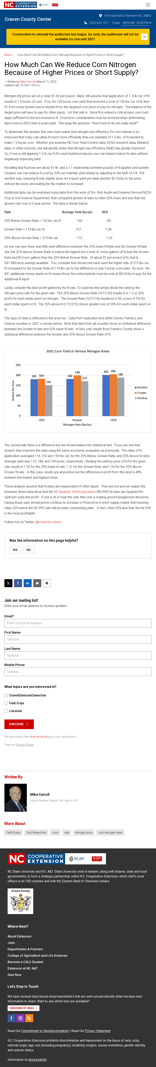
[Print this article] (47, 583)
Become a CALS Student (25, 962)
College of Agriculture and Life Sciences (37, 955)
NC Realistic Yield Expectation (75, 492)
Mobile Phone (14, 665)
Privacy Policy (25, 744)
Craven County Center (28, 19)
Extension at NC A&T (23, 968)
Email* (9, 616)
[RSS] (29, 1018)
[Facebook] (12, 1018)
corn (55, 832)
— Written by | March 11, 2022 (30, 81)
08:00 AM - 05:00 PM (137, 22)
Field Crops (13, 832)
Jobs (11, 943)
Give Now (14, 975)
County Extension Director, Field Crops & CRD (54, 800)
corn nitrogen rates (110, 832)
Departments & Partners (25, 949)
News (8, 54)
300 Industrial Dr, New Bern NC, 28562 (125, 16)
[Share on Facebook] (18, 583)
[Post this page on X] (8, 583)
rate (66, 832)
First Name (12, 632)
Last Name (12, 649)
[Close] (144, 37)
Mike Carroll (27, 81)
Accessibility (38, 1060)
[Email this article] (37, 583)
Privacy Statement (98, 1031)
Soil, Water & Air (36, 832)
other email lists (39, 736)
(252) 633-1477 (96, 23)
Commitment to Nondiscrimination (45, 1031)
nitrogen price (83, 832)
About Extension (19, 936)
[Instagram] (20, 1018)
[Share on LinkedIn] (28, 583)
